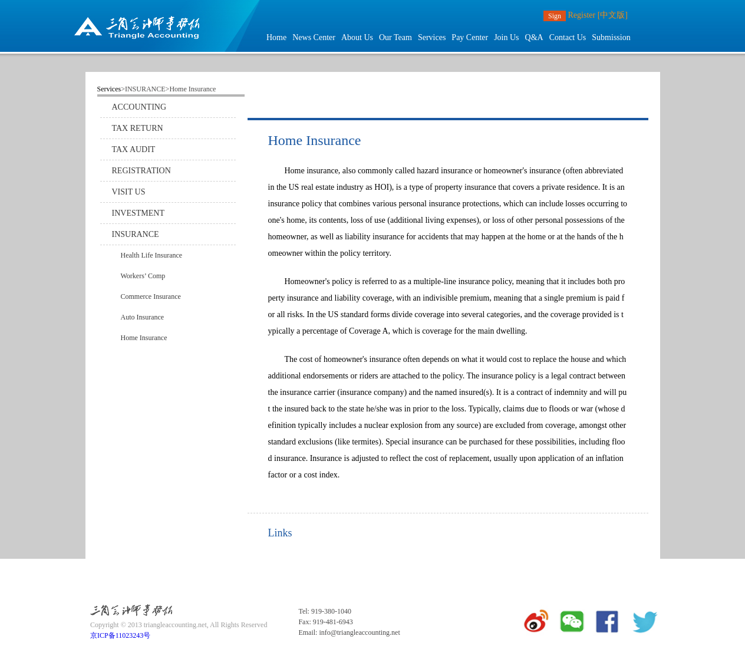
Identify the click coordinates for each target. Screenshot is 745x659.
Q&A (534, 37)
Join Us (506, 37)
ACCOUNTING (139, 107)
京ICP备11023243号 (120, 635)
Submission (611, 37)
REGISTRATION (141, 170)
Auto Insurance (142, 317)
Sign (554, 16)
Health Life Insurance (152, 255)
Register (582, 15)
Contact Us (567, 37)
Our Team (395, 37)
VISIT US (129, 191)
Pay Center (469, 37)
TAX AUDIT (134, 149)
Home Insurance (144, 338)
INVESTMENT (138, 213)
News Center (313, 37)
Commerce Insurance (151, 296)
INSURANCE (135, 234)
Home (276, 37)
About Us (357, 37)
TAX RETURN (137, 128)
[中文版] (613, 15)
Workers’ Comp (143, 276)
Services (432, 37)
